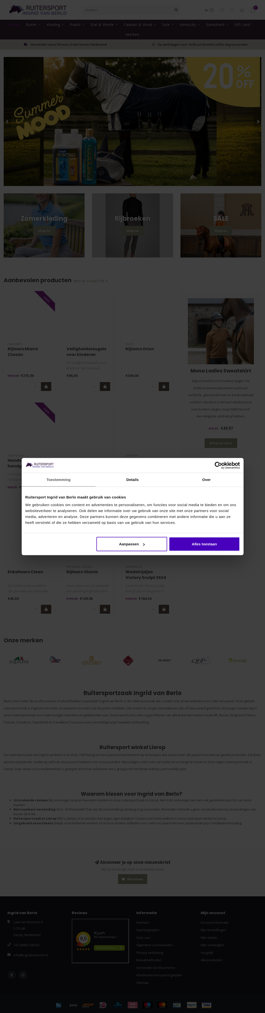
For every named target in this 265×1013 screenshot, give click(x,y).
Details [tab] (132, 479)
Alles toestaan (204, 544)
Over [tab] (206, 479)
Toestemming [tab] (59, 479)
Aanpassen (132, 544)
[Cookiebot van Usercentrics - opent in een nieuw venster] (218, 465)
